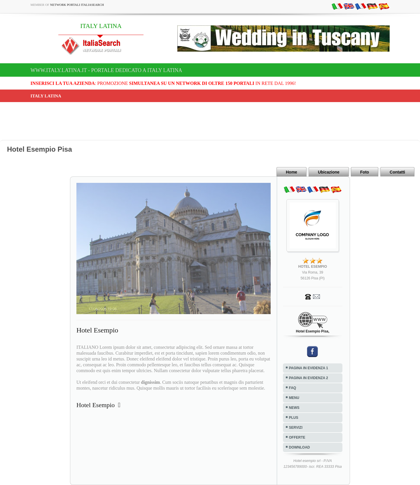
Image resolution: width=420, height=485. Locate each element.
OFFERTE (297, 437)
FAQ (292, 388)
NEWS (294, 408)
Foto (364, 172)
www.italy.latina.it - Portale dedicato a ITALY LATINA (106, 70)
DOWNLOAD (299, 447)
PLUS (293, 418)
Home (291, 172)
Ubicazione (329, 172)
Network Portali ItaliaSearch (77, 4)
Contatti (397, 172)
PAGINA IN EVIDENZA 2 (308, 378)
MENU (294, 398)
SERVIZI (295, 428)
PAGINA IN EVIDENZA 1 (308, 368)
